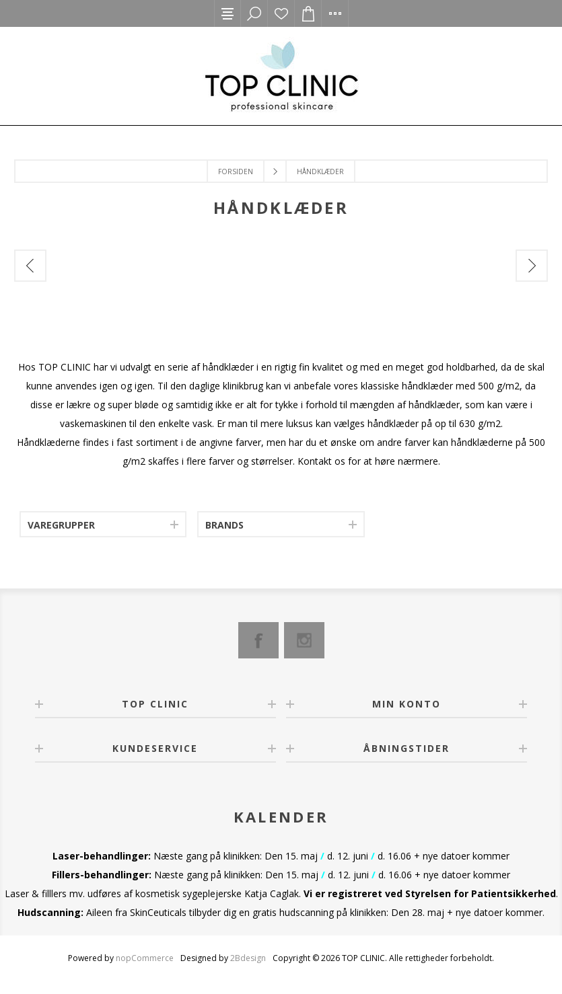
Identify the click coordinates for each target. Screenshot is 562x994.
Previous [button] (30, 266)
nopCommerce (145, 958)
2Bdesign (248, 958)
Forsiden (235, 171)
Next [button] (532, 266)
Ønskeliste (281, 13)
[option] (103, 303)
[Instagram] (304, 640)
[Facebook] (258, 640)
